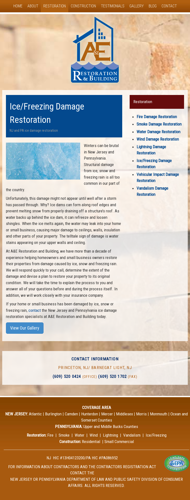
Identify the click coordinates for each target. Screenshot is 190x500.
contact (34, 310)
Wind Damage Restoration (158, 139)
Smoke (64, 435)
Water (79, 435)
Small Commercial (119, 441)
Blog (153, 6)
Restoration (54, 6)
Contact (169, 6)
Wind (94, 435)
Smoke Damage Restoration (159, 124)
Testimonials (112, 6)
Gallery (136, 6)
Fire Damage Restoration (157, 116)
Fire (50, 435)
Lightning (110, 435)
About (32, 6)
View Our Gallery (24, 328)
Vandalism (132, 435)
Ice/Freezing (156, 435)
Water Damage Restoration (158, 131)
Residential (91, 441)
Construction (83, 6)
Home (18, 6)
